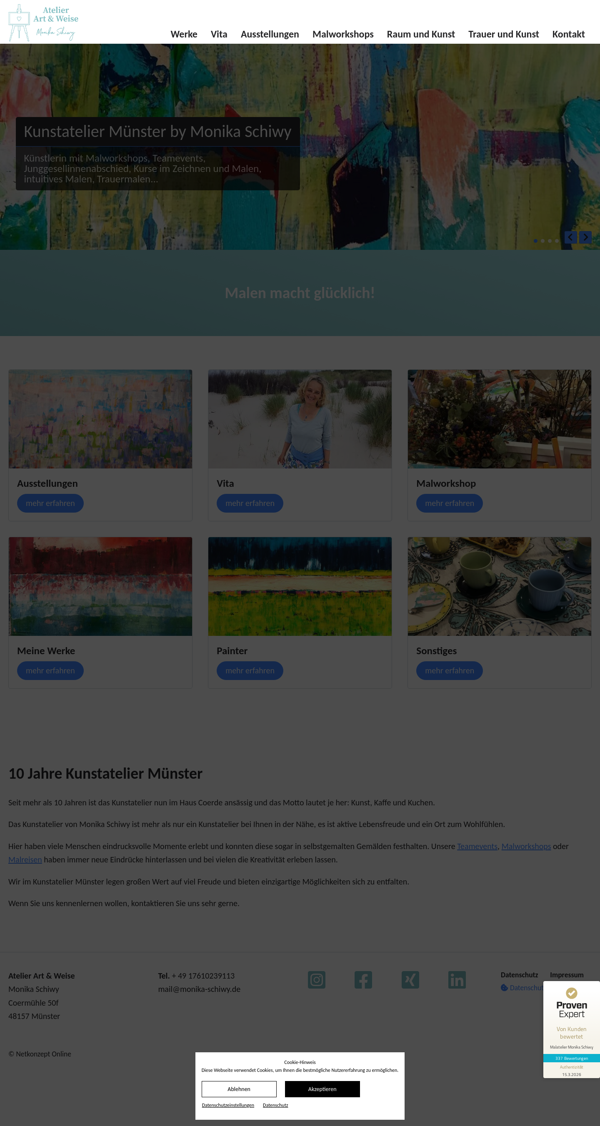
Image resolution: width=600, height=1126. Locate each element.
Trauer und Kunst (503, 34)
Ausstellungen (270, 34)
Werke (183, 34)
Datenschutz (275, 1105)
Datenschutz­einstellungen (228, 1105)
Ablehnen (239, 1089)
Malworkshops (343, 34)
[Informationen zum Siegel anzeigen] (571, 1070)
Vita (219, 34)
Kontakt (568, 34)
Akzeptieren (322, 1089)
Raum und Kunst (421, 34)
